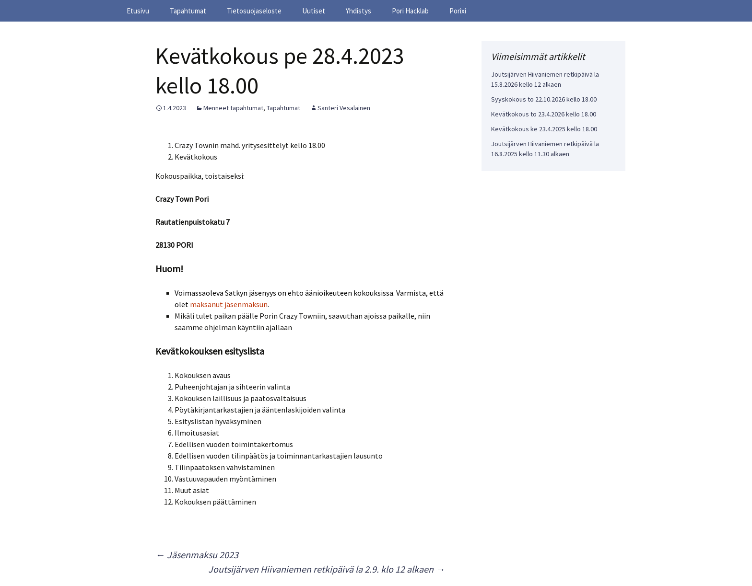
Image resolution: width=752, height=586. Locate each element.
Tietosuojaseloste (254, 10)
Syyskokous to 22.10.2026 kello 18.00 (544, 99)
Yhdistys (358, 10)
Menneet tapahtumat (233, 107)
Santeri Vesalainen (343, 107)
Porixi (457, 10)
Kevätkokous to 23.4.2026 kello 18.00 (543, 114)
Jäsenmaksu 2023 (196, 555)
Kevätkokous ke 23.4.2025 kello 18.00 (544, 129)
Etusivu (138, 10)
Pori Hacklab (410, 10)
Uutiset (313, 10)
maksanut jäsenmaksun (229, 304)
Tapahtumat (188, 10)
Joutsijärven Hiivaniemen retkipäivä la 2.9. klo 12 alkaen (326, 569)
